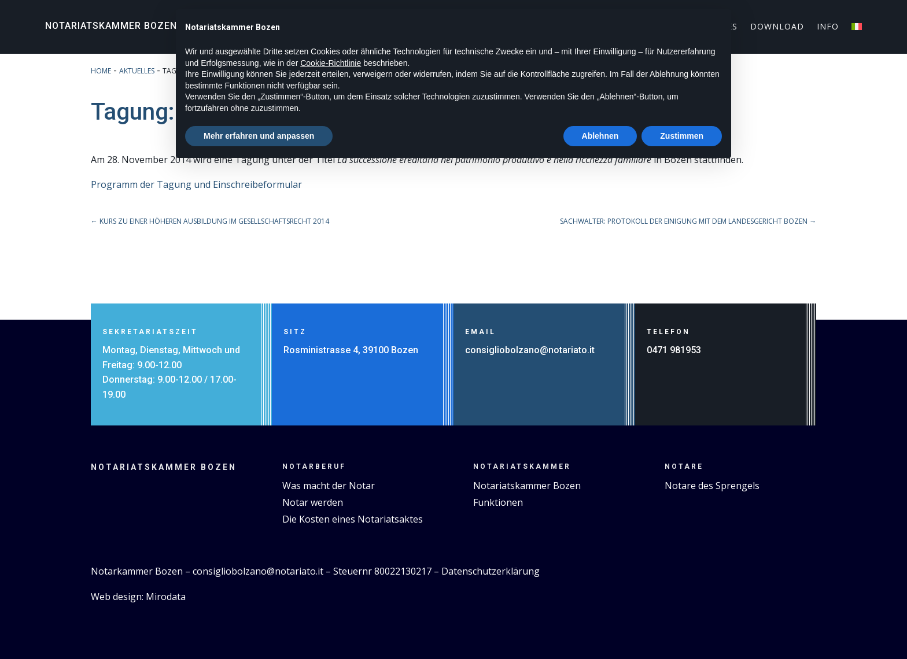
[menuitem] (856, 29)
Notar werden (312, 502)
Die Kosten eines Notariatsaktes (352, 519)
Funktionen (498, 502)
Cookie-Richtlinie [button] (330, 63)
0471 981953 (674, 350)
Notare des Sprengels (712, 485)
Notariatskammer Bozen (111, 25)
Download (777, 27)
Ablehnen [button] (600, 135)
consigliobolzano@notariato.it (530, 350)
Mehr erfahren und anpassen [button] (259, 135)
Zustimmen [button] (681, 135)
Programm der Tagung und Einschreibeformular (196, 184)
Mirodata (166, 596)
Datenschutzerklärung (490, 571)
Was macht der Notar (328, 485)
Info (828, 27)
